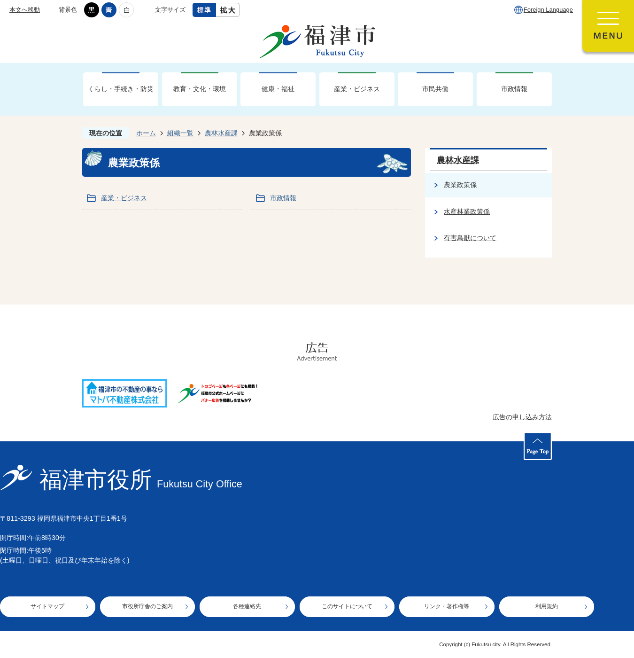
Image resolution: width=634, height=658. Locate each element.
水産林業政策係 (467, 211)
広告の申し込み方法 (522, 417)
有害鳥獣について (470, 238)
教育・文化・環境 (199, 89)
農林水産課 (221, 133)
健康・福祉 (278, 89)
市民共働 (435, 89)
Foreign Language (548, 9)
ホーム (146, 133)
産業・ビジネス (357, 89)
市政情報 (514, 89)
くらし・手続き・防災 (121, 89)
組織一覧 (180, 133)
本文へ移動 (24, 9)
